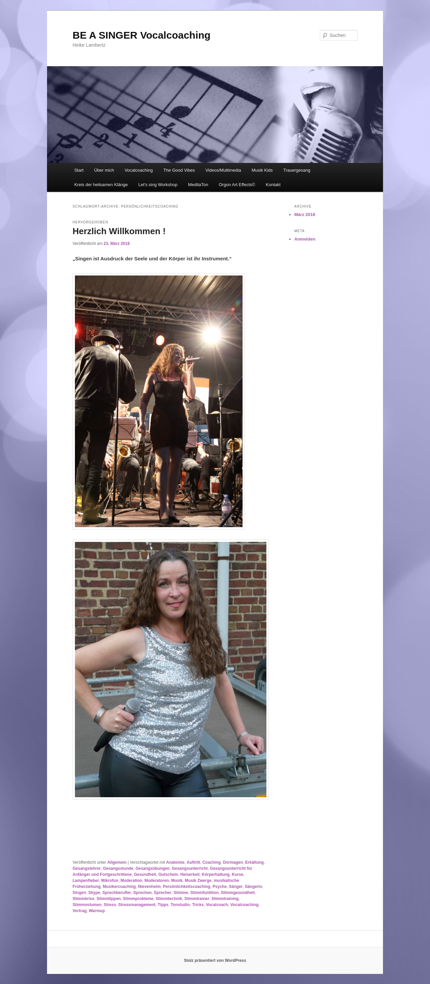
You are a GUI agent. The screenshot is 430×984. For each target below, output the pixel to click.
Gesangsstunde (118, 868)
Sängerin (253, 886)
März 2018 (304, 214)
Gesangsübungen (152, 868)
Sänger (236, 886)
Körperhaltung (216, 874)
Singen (79, 892)
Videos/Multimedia (223, 170)
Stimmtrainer (196, 898)
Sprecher (162, 892)
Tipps (163, 904)
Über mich (104, 170)
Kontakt (273, 184)
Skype (94, 892)
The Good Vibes (179, 170)
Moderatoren (156, 880)
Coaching (211, 862)
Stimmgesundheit (238, 892)
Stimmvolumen (87, 904)
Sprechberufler (116, 892)
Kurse (237, 874)
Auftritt (193, 862)
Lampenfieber (86, 880)
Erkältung (254, 862)
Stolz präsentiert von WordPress (215, 960)
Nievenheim (149, 886)
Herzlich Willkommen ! (119, 231)
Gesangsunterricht (190, 868)
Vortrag (80, 910)
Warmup (97, 910)
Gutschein (168, 874)
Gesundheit (145, 874)
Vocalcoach (217, 904)
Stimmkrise (83, 898)
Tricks (198, 904)
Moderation (131, 880)
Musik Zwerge (198, 880)
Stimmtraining (225, 898)
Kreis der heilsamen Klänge (101, 184)
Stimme (181, 892)
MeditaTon (198, 184)
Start (78, 170)
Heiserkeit (190, 874)
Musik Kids (262, 170)
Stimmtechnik (169, 898)
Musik (176, 880)
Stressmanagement (137, 904)
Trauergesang (296, 170)
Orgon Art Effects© (237, 184)
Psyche (220, 886)
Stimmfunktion (204, 892)
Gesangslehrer (87, 868)
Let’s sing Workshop (158, 184)
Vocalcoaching (139, 170)
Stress (110, 904)
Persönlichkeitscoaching (186, 886)
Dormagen (233, 862)
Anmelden (304, 239)
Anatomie (175, 862)
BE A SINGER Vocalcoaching (142, 35)
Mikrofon (109, 880)
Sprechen (142, 892)
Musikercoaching (119, 886)
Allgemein (116, 862)
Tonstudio (180, 904)
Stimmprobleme (138, 898)
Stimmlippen (108, 898)
